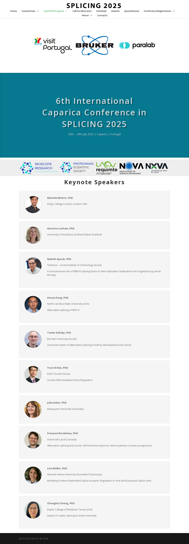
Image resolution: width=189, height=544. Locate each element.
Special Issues (131, 11)
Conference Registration (157, 11)
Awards (115, 11)
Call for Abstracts (81, 11)
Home (13, 11)
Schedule (101, 11)
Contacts (102, 15)
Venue (85, 15)
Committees (28, 11)
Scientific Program (54, 11)
